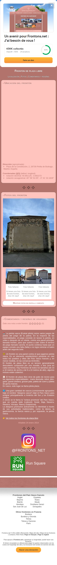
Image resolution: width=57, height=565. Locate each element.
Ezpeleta (37, 497)
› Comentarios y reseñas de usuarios (25, 319)
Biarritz (20, 502)
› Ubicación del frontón (17, 83)
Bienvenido (24, 533)
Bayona (20, 500)
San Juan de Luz (20, 507)
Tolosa (28, 519)
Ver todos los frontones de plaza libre (22, 418)
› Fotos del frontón (15, 195)
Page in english (43, 535)
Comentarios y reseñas (38, 76)
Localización (13, 76)
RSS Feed (19, 535)
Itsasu (37, 500)
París (28, 523)
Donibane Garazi (37, 504)
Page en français (30, 535)
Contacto (12, 535)
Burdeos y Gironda (28, 517)
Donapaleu (37, 507)
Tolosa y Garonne (28, 521)
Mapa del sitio (34, 533)
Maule (37, 502)
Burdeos (28, 514)
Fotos (24, 76)
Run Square (28, 463)
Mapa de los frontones (47, 533)
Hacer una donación (28, 550)
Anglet (19, 497)
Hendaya (20, 504)
